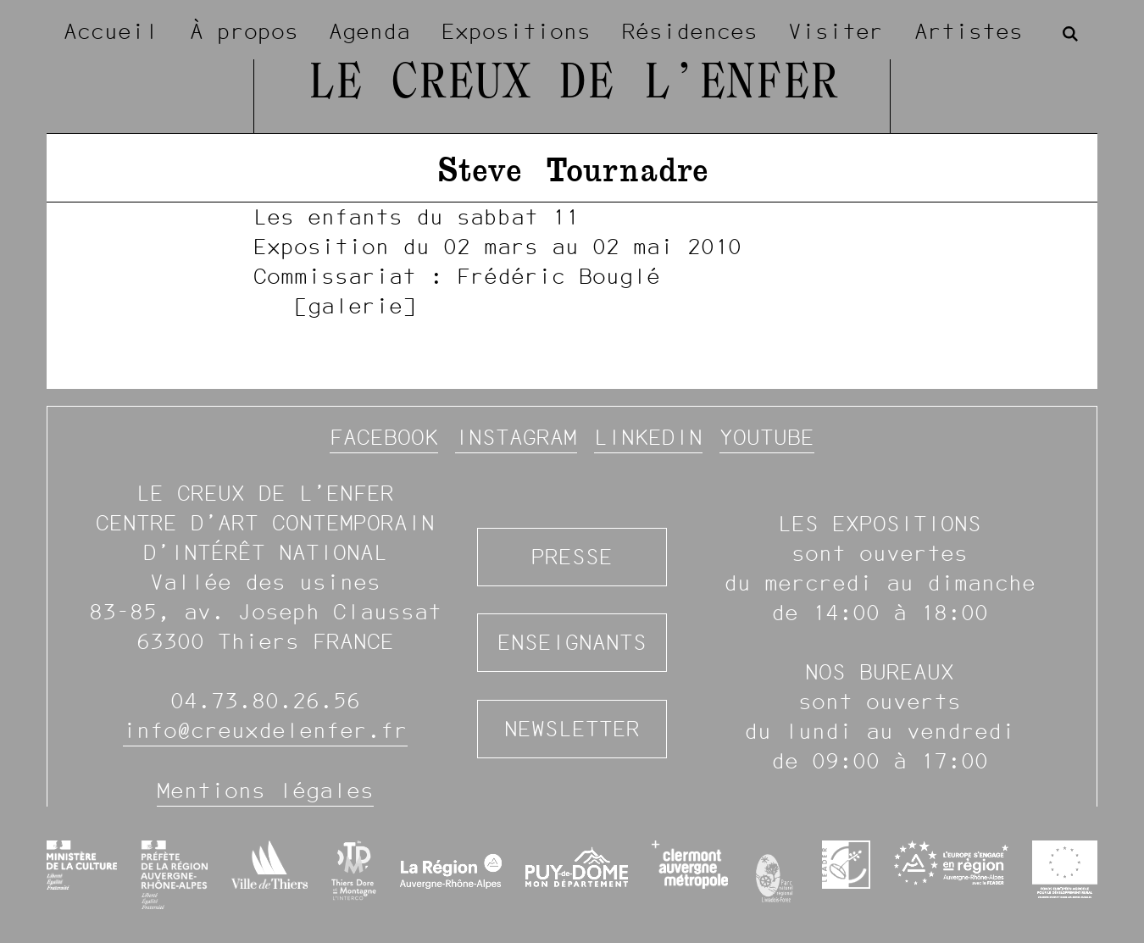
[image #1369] (572, 260)
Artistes (968, 31)
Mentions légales (265, 790)
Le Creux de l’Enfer (572, 84)
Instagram (516, 437)
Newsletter (572, 728)
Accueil (111, 31)
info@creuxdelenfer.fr (265, 730)
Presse (572, 556)
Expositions (516, 31)
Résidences (690, 31)
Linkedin (648, 437)
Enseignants (572, 642)
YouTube (766, 437)
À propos (244, 31)
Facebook (384, 437)
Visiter (835, 31)
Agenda (369, 31)
